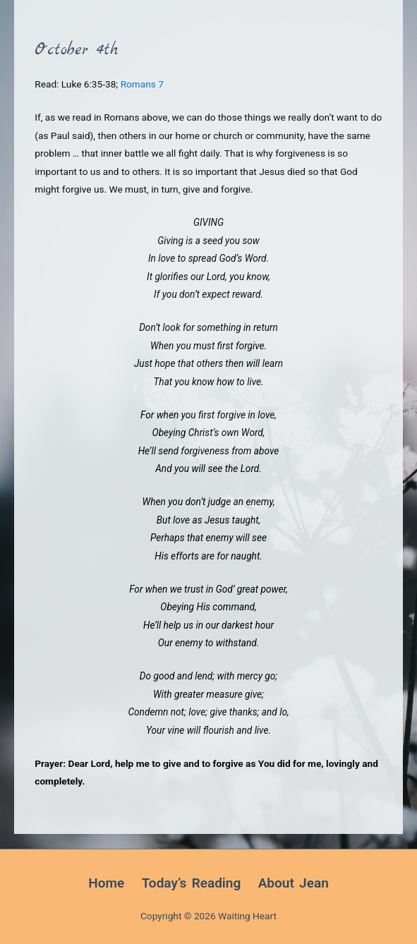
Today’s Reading (191, 883)
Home (106, 883)
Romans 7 (142, 84)
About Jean (293, 883)
